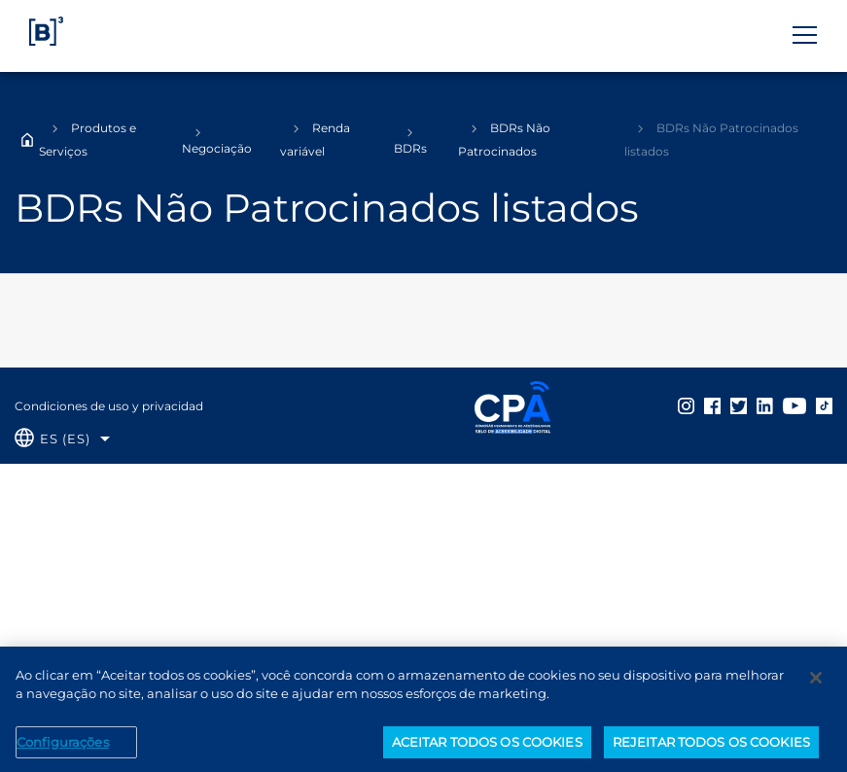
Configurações (63, 746)
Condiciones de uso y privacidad (109, 406)
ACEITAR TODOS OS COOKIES (487, 746)
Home (27, 140)
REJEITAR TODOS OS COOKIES (711, 746)
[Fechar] (815, 682)
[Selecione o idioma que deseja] (62, 439)
